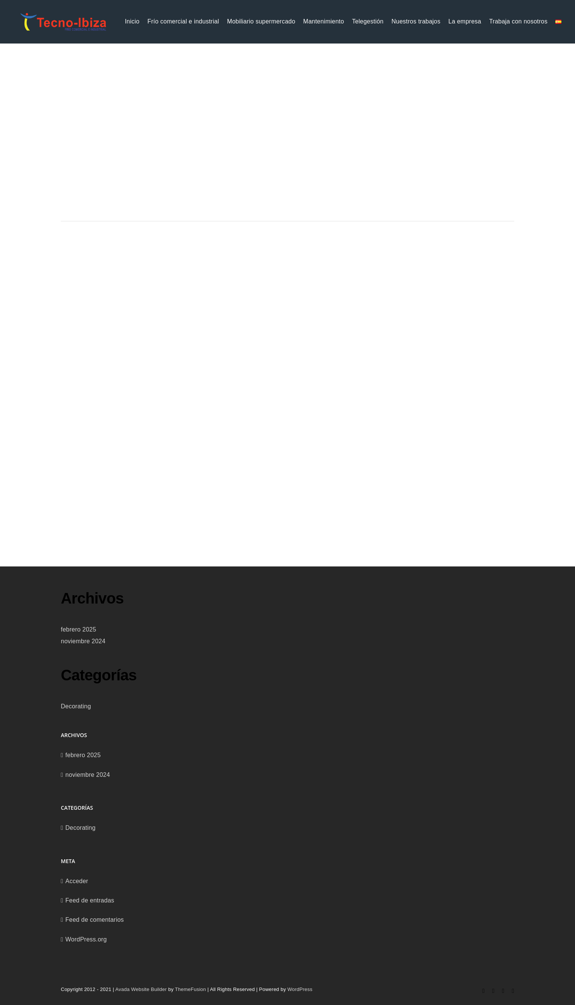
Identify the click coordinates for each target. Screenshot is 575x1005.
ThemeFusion (190, 989)
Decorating (76, 706)
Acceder (76, 881)
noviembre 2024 (83, 641)
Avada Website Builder (141, 989)
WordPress (300, 989)
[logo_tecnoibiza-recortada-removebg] (63, 15)
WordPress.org (86, 939)
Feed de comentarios (94, 919)
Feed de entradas (89, 900)
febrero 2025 (78, 629)
